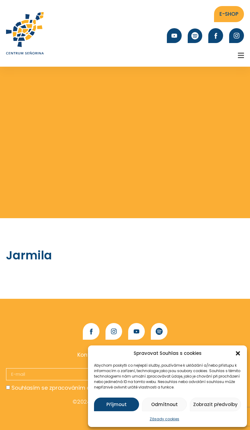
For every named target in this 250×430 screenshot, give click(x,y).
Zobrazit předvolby (215, 404)
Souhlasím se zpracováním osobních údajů (70, 388)
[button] (238, 353)
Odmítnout (164, 404)
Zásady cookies (164, 419)
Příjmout (116, 404)
